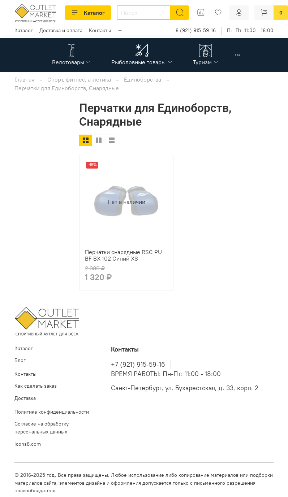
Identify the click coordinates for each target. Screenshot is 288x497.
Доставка (25, 398)
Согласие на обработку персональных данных (41, 427)
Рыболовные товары (141, 62)
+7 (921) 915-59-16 (138, 365)
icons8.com (27, 444)
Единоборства (142, 79)
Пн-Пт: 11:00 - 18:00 (250, 30)
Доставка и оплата (60, 30)
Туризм (206, 62)
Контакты (100, 30)
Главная (24, 79)
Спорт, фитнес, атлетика (79, 79)
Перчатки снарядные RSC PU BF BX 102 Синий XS (123, 255)
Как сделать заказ (35, 386)
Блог (20, 360)
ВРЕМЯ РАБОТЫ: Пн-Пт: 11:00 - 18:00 (166, 374)
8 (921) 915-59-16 (196, 30)
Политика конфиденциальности (51, 412)
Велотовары (71, 62)
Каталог (88, 12)
